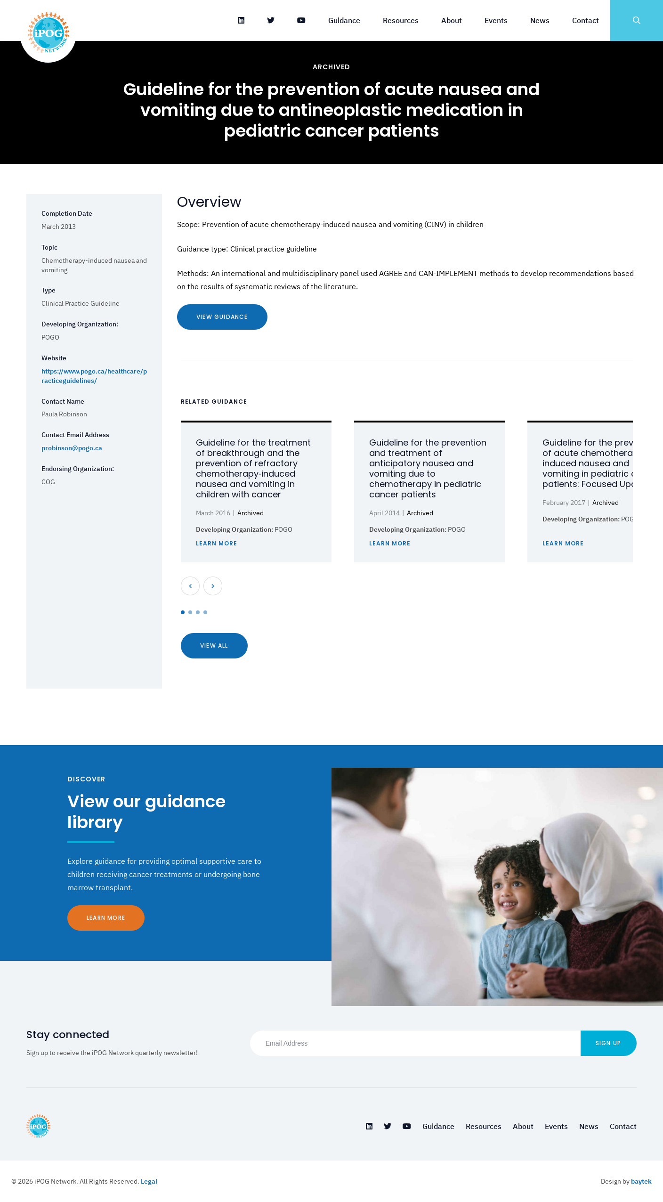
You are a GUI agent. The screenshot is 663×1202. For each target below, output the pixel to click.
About (451, 20)
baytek (641, 1181)
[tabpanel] (256, 491)
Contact (585, 20)
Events (496, 20)
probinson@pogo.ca (71, 448)
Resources (401, 20)
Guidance (344, 20)
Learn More (106, 918)
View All (214, 646)
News (540, 20)
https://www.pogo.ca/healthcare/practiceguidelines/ (94, 376)
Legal (149, 1181)
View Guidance (222, 317)
